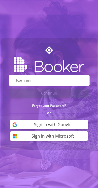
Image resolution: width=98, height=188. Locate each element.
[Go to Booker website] (49, 64)
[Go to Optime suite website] (49, 50)
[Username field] (49, 80)
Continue (49, 93)
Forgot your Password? (49, 105)
